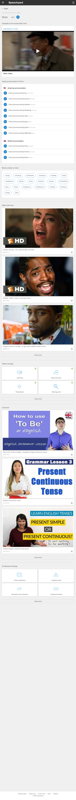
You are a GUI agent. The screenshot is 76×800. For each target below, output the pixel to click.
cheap (7, 175)
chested (40, 181)
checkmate (30, 175)
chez (16, 193)
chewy (7, 193)
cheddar (54, 175)
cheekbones (9, 181)
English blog (32, 793)
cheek (64, 175)
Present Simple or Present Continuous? (16, 549)
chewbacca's (40, 187)
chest (31, 181)
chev (7, 187)
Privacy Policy (41, 793)
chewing (63, 187)
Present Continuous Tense (11, 500)
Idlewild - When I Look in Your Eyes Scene (16, 298)
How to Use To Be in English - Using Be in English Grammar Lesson (25, 452)
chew (16, 187)
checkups (42, 175)
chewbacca (26, 187)
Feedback (55, 793)
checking (18, 175)
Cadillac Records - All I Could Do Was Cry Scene (18, 250)
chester (51, 181)
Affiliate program (22, 793)
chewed (52, 187)
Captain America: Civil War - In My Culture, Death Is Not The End (24, 346)
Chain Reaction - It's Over (10, 28)
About (49, 793)
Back (6, 8)
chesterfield (63, 181)
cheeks (21, 181)
